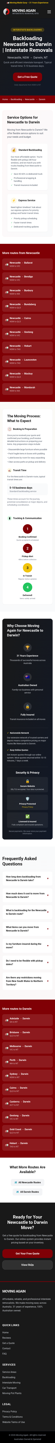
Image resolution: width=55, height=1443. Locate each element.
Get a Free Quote (27, 76)
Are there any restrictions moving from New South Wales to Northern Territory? (27, 981)
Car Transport (9, 1388)
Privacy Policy (27, 807)
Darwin (42, 99)
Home (5, 99)
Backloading (16, 99)
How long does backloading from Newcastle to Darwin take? (27, 878)
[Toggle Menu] (49, 11)
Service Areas (9, 1372)
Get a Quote (8, 1343)
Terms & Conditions (12, 1416)
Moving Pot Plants (11, 1393)
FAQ (4, 1353)
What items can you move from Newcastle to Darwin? (27, 929)
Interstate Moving (11, 1382)
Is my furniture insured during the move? (27, 946)
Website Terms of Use (13, 1422)
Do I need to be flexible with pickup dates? (27, 962)
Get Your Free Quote (27, 1253)
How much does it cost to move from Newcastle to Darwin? (27, 895)
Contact (6, 1348)
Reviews (6, 1337)
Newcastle (29, 99)
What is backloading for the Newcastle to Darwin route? (27, 912)
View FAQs (27, 1264)
